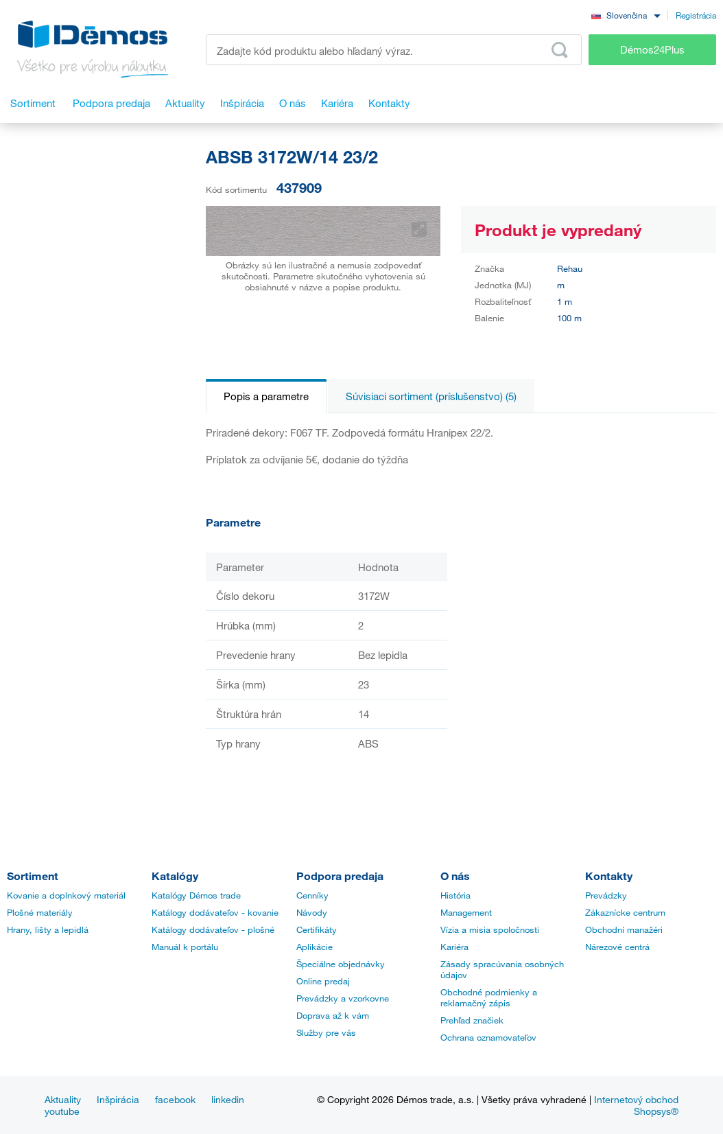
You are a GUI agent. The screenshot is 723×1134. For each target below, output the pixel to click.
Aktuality (63, 1099)
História (455, 895)
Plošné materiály (40, 912)
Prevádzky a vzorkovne (342, 998)
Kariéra (454, 946)
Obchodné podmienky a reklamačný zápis (488, 997)
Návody (311, 912)
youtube (62, 1111)
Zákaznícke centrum (625, 912)
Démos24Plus (652, 49)
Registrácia (696, 15)
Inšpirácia (118, 1099)
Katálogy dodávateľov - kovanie (215, 912)
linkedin (227, 1099)
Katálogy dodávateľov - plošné (213, 929)
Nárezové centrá (617, 946)
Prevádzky (606, 895)
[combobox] (625, 15)
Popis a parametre (266, 396)
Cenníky (312, 895)
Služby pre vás (326, 1032)
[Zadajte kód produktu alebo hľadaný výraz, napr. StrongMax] (393, 50)
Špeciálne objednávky (340, 963)
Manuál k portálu (185, 946)
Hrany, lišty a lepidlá (47, 929)
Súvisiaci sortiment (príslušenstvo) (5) (431, 396)
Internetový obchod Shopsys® (636, 1105)
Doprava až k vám (332, 1015)
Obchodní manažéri (624, 929)
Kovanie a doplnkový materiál (66, 895)
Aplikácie (314, 946)
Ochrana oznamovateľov (488, 1037)
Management (466, 912)
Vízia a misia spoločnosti (489, 929)
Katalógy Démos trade (196, 895)
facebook (175, 1099)
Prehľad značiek (471, 1020)
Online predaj (323, 980)
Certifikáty (316, 929)
